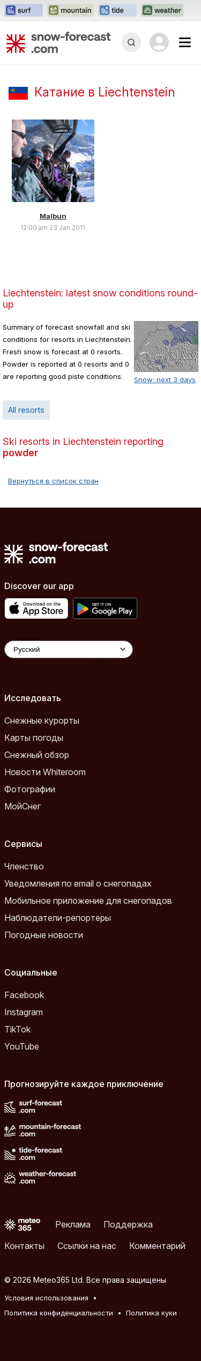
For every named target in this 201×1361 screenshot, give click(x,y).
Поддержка (128, 1224)
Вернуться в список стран (53, 481)
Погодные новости (43, 934)
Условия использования (46, 1297)
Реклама (73, 1224)
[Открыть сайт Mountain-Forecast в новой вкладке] (70, 11)
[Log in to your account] (159, 42)
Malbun (53, 216)
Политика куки (151, 1312)
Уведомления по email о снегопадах (78, 883)
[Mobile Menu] (185, 42)
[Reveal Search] (131, 42)
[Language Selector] (68, 649)
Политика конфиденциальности (58, 1312)
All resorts (26, 409)
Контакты (24, 1245)
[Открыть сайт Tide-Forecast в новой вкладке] (117, 11)
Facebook (24, 995)
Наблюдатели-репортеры (57, 917)
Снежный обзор (36, 754)
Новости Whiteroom (45, 772)
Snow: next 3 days (165, 379)
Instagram (23, 1012)
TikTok (17, 1029)
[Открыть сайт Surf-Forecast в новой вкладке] (23, 11)
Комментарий (157, 1245)
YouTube (21, 1046)
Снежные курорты (41, 720)
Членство (24, 866)
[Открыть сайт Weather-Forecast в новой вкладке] (162, 11)
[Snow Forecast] (58, 42)
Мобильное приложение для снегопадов (88, 900)
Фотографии (29, 789)
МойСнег (22, 806)
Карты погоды (33, 737)
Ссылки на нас (86, 1245)
